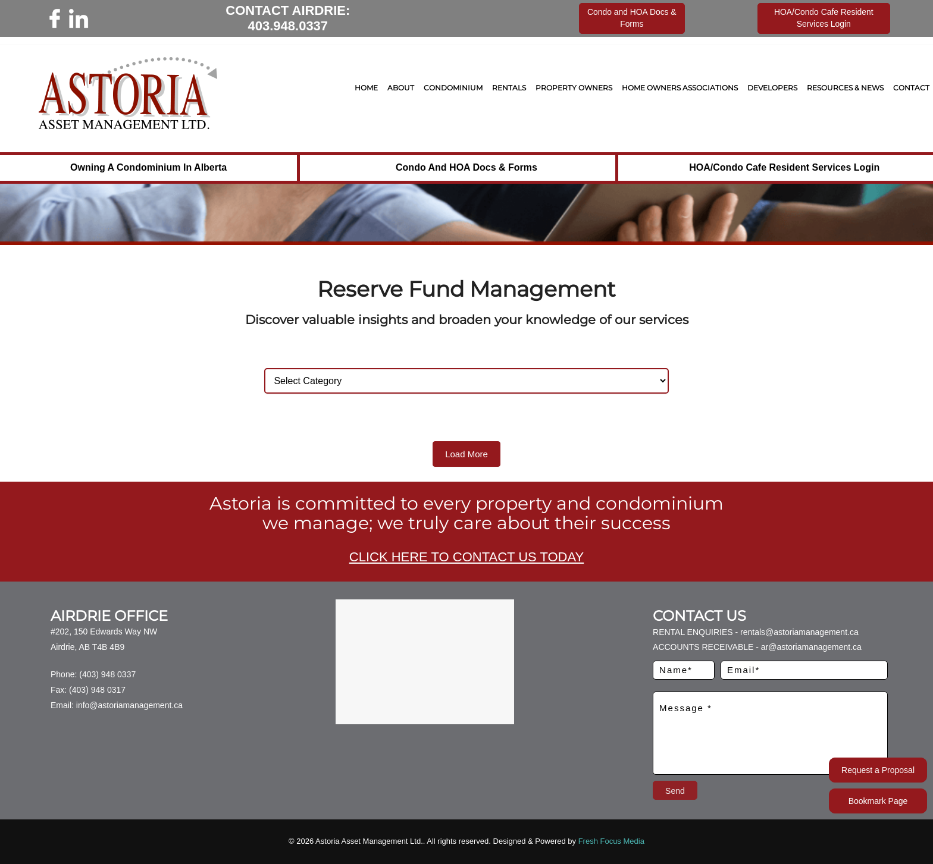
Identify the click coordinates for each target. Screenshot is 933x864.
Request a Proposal (878, 770)
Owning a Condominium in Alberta (148, 167)
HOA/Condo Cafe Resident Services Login (784, 167)
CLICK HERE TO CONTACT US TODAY (466, 556)
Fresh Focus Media (611, 841)
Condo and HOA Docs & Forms (466, 167)
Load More (466, 454)
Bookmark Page (878, 801)
